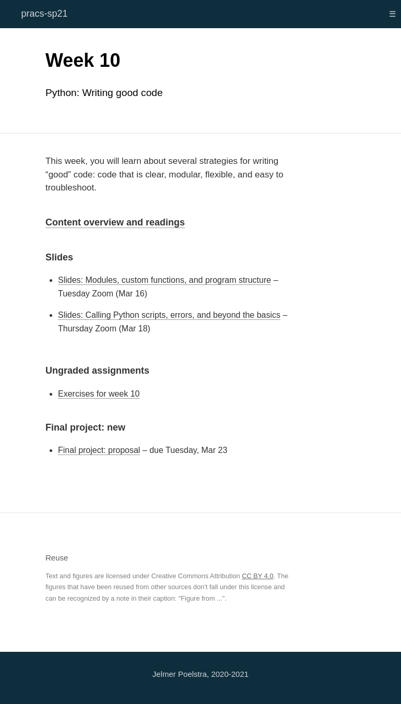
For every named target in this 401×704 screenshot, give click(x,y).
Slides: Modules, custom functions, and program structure (164, 280)
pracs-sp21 (44, 13)
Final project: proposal (99, 450)
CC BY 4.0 (257, 576)
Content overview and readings (115, 222)
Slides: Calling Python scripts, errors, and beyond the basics (169, 315)
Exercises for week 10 (99, 393)
